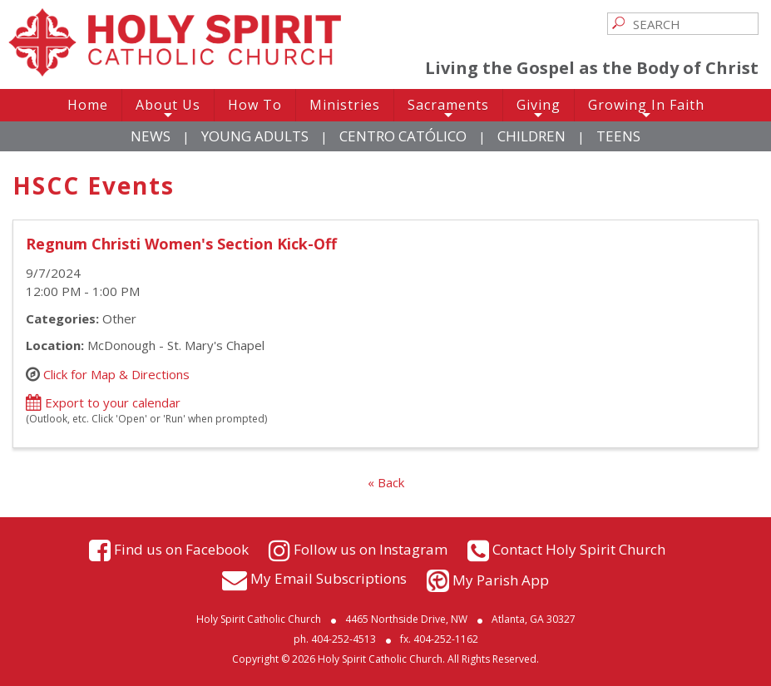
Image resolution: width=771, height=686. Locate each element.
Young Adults (255, 136)
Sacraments (448, 108)
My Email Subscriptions (328, 578)
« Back (386, 482)
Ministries (344, 105)
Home (87, 105)
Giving (538, 108)
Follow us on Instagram (370, 548)
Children (531, 136)
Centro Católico (403, 136)
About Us (168, 108)
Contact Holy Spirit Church (578, 548)
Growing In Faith (646, 108)
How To (255, 105)
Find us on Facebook (181, 548)
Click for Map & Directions (116, 373)
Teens (618, 136)
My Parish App (500, 580)
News (151, 136)
